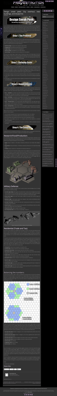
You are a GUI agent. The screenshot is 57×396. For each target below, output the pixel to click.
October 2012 (45, 93)
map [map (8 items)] (43, 147)
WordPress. (32, 393)
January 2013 (45, 88)
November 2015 (45, 46)
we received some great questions (17, 39)
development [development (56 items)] (46, 121)
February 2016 (45, 43)
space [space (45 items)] (46, 163)
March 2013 (45, 85)
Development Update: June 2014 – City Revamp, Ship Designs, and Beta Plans (32, 383)
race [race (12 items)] (51, 156)
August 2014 (45, 64)
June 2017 (44, 32)
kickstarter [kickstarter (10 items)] (52, 144)
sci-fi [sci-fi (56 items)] (46, 159)
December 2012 (45, 90)
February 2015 (45, 56)
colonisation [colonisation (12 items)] (48, 116)
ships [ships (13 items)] (43, 163)
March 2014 (45, 72)
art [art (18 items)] (48, 115)
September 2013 (45, 79)
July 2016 (44, 38)
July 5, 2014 (6, 15)
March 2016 (45, 41)
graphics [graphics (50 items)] (44, 137)
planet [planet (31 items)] (47, 152)
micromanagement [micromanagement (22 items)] (46, 149)
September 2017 (45, 30)
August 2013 (45, 80)
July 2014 (44, 66)
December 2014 (45, 59)
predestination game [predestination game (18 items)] (46, 156)
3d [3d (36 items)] (43, 115)
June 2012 (44, 100)
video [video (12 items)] (47, 165)
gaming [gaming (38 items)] (48, 134)
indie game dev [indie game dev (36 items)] (49, 139)
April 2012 (44, 103)
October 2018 (45, 25)
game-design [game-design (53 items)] (46, 126)
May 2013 (44, 83)
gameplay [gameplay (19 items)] (44, 134)
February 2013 (45, 87)
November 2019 (45, 22)
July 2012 (44, 98)
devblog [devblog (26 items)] (47, 118)
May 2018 (44, 27)
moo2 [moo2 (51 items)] (44, 152)
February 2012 (45, 106)
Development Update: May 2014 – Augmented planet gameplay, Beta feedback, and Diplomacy (12, 383)
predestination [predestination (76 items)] (47, 154)
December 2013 (45, 75)
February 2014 (45, 74)
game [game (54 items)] (51, 124)
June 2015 (44, 53)
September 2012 (45, 95)
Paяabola (28, 393)
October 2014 (45, 62)
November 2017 (45, 28)
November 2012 (45, 92)
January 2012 (45, 108)
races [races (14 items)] (43, 159)
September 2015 (45, 48)
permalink (10, 379)
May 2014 (44, 69)
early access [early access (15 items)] (44, 123)
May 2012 (44, 101)
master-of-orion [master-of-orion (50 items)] (48, 147)
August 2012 (45, 96)
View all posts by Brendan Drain (14, 375)
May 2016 (44, 40)
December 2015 (45, 45)
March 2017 (45, 33)
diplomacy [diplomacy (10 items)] (51, 121)
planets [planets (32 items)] (51, 152)
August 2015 (45, 49)
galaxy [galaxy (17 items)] (48, 123)
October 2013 (45, 77)
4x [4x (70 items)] (44, 115)
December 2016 (45, 35)
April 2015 (44, 54)
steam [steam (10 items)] (48, 163)
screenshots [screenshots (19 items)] (44, 161)
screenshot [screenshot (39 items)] (50, 159)
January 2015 (45, 58)
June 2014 (44, 67)
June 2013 (44, 82)
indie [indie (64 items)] (48, 137)
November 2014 (45, 61)
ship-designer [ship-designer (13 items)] (49, 161)
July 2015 (44, 51)
